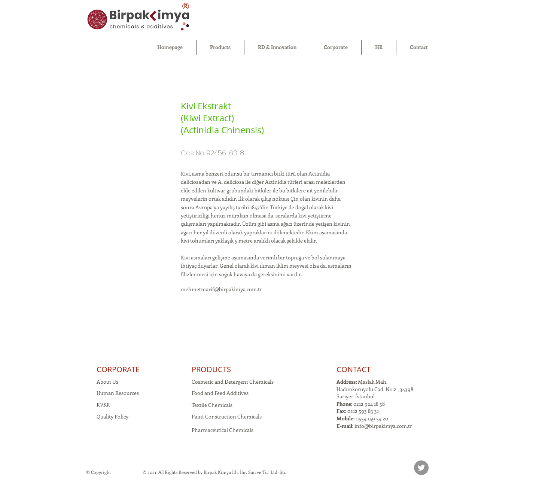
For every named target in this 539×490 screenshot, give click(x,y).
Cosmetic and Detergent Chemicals (233, 381)
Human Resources (118, 392)
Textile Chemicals (212, 404)
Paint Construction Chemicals (227, 416)
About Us (107, 381)
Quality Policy (112, 416)
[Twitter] (421, 467)
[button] (220, 47)
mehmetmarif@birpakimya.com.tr (221, 289)
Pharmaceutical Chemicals (222, 429)
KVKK (103, 404)
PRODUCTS (211, 369)
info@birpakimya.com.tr (383, 425)
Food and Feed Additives (220, 392)
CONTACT (354, 369)
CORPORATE (118, 369)
